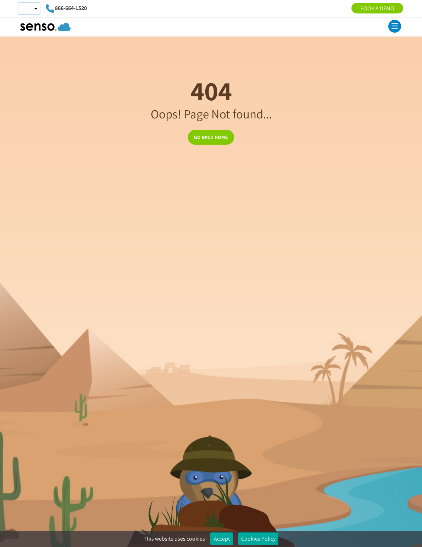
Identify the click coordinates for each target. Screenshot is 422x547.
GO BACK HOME (211, 137)
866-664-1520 (71, 8)
